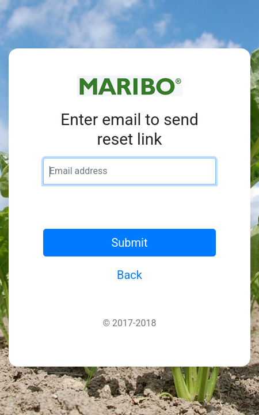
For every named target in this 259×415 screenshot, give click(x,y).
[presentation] (130, 206)
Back (129, 275)
